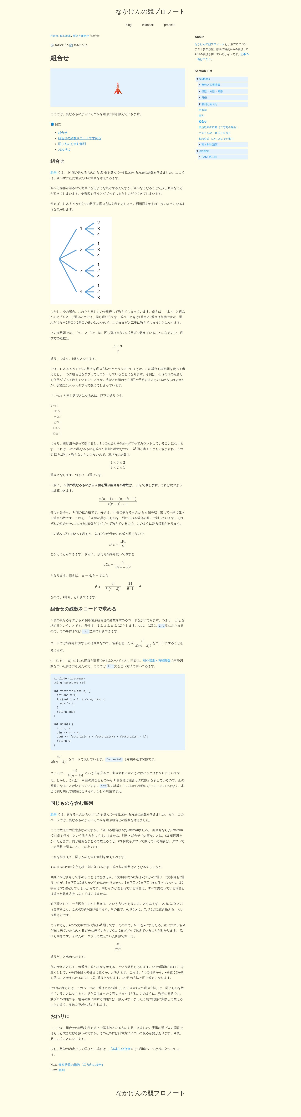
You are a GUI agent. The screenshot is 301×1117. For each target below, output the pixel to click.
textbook (148, 25)
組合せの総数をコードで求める (79, 138)
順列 (53, 172)
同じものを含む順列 (72, 143)
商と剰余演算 (210, 144)
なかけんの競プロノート (150, 11)
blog (128, 25)
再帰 (204, 97)
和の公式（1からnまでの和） (216, 138)
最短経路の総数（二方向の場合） (82, 1064)
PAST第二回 (209, 156)
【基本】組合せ (119, 1048)
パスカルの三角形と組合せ (215, 133)
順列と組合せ (81, 35)
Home (54, 35)
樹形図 (203, 109)
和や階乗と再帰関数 (157, 660)
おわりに (64, 149)
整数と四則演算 (211, 84)
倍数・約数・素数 (212, 91)
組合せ (62, 132)
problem (169, 25)
